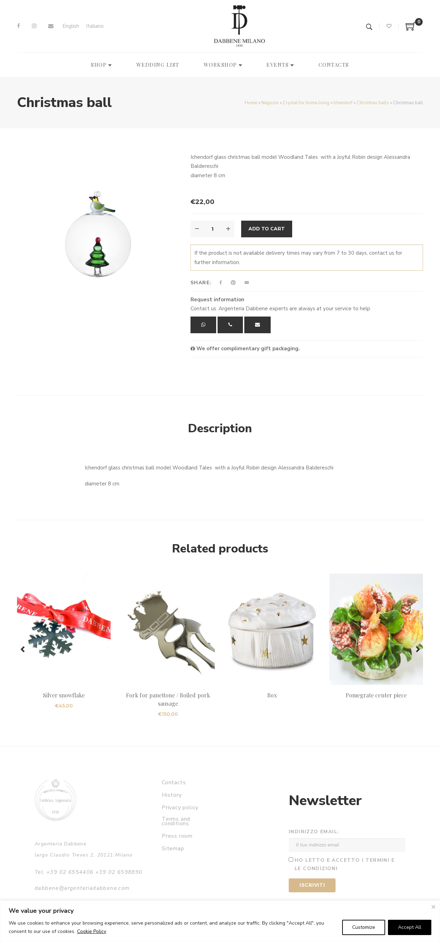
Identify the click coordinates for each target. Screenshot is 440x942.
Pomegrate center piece (376, 695)
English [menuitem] (70, 26)
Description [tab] (220, 428)
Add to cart (266, 229)
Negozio (270, 103)
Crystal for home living (306, 103)
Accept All (409, 927)
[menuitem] (71, 26)
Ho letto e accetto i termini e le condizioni (345, 864)
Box (272, 695)
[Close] (433, 907)
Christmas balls (373, 103)
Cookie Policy (91, 931)
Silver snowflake (64, 695)
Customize (363, 927)
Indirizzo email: (314, 831)
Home (251, 103)
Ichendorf (343, 103)
